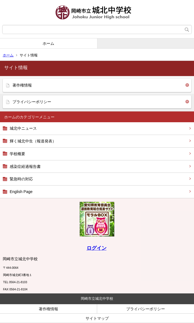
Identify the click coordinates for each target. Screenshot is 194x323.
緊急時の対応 (21, 179)
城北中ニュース (23, 128)
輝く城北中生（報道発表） (33, 141)
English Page (21, 191)
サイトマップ (97, 318)
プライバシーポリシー (31, 102)
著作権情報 (22, 85)
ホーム (48, 43)
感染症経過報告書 (25, 166)
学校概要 (17, 154)
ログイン (97, 248)
